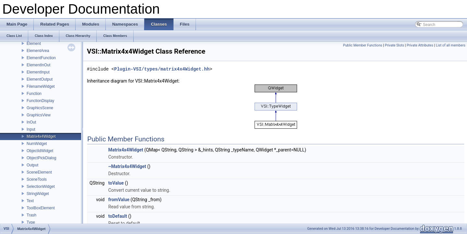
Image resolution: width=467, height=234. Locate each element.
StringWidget (38, 193)
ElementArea (38, 50)
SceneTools (37, 179)
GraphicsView (39, 115)
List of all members (450, 45)
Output (32, 165)
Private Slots (394, 45)
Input (31, 129)
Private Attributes (420, 45)
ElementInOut (38, 65)
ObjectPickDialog (41, 158)
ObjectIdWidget (40, 151)
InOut (31, 122)
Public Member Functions (362, 45)
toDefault (117, 216)
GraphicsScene (40, 108)
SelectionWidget (41, 186)
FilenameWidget (41, 86)
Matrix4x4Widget (41, 136)
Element (34, 43)
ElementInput (38, 72)
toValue (116, 183)
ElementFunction (41, 58)
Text (30, 201)
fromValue (118, 199)
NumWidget (37, 143)
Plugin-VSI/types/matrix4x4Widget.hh (162, 69)
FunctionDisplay (40, 100)
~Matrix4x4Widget (127, 166)
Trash (31, 215)
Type (31, 222)
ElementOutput (40, 79)
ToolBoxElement (41, 208)
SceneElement (39, 172)
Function (34, 93)
